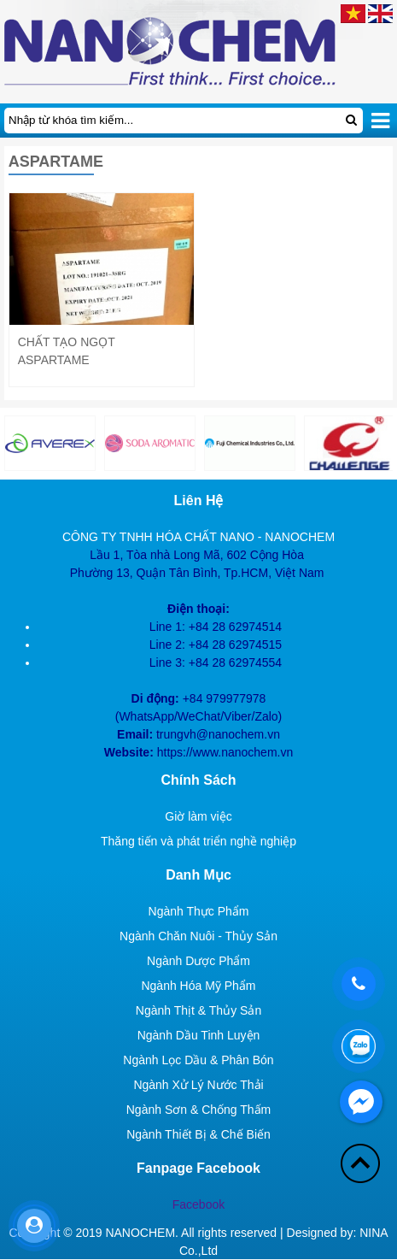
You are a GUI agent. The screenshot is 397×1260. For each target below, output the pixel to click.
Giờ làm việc (198, 816)
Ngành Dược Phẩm (198, 961)
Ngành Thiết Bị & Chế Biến (198, 1134)
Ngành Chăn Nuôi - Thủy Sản (198, 936)
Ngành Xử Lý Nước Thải (198, 1085)
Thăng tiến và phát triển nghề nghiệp (198, 841)
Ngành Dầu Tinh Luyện (198, 1035)
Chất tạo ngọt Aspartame (66, 351)
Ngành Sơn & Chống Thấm (198, 1109)
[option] (150, 443)
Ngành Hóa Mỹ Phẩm (198, 985)
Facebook (198, 1204)
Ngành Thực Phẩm (199, 911)
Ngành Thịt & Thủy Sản (198, 1010)
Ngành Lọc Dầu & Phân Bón (198, 1060)
